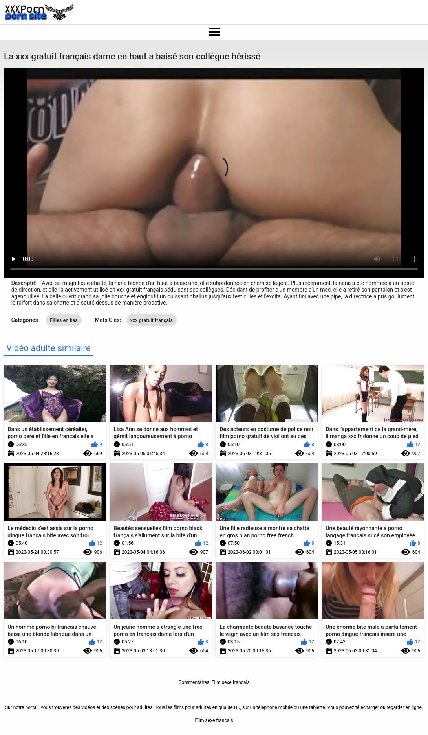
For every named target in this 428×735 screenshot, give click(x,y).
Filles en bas (64, 320)
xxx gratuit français (151, 320)
